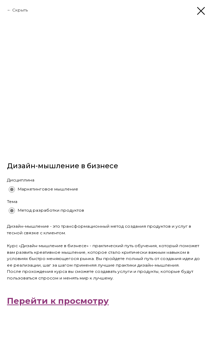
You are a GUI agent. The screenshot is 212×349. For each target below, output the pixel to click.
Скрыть (20, 10)
